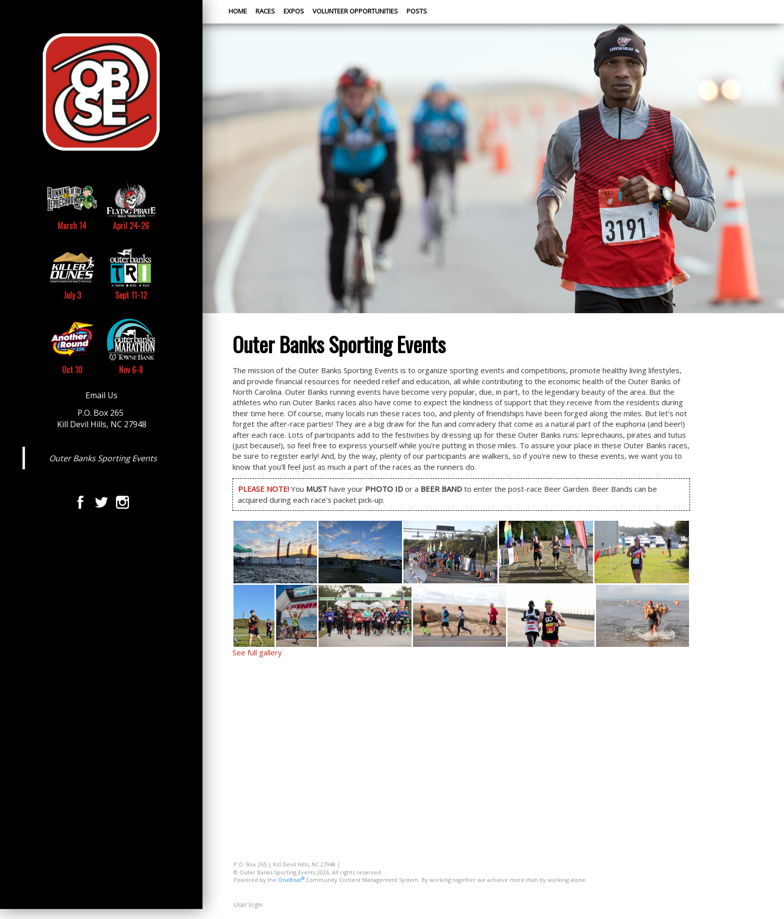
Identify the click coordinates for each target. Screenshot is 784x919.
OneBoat (291, 879)
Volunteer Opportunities (355, 11)
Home (237, 11)
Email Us (102, 395)
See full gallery (257, 652)
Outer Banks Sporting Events (103, 458)
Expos (294, 11)
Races (265, 11)
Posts (416, 11)
